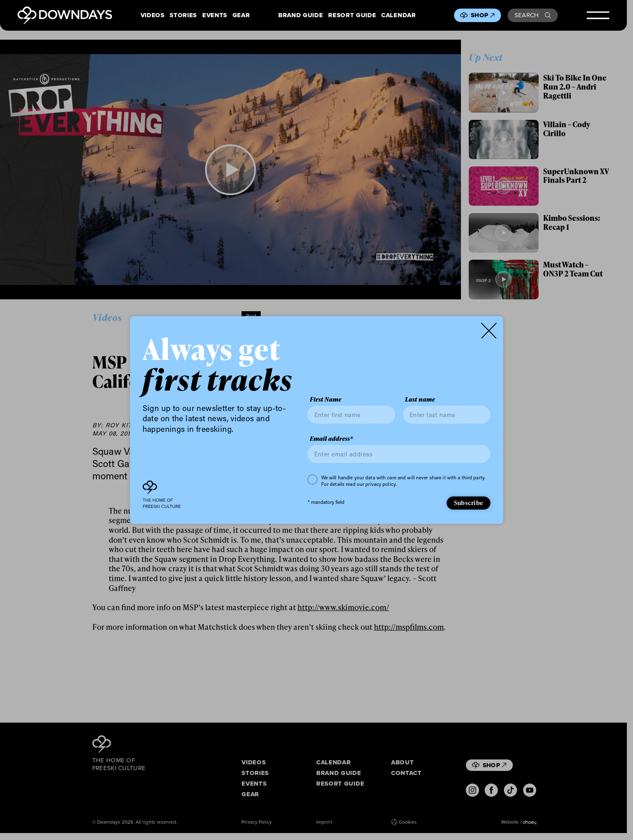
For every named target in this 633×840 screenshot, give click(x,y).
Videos (153, 15)
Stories (183, 15)
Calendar (398, 15)
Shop (482, 15)
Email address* (331, 439)
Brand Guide (300, 15)
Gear (241, 15)
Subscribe (468, 502)
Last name (420, 399)
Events (214, 15)
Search (532, 15)
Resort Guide (352, 15)
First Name (325, 399)
